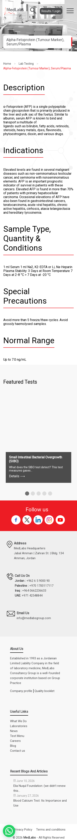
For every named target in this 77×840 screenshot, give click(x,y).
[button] (27, 493)
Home (7, 63)
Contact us (17, 751)
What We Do (18, 721)
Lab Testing (26, 63)
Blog (13, 746)
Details (17, 476)
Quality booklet (44, 691)
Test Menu (17, 736)
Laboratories (18, 726)
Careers (15, 741)
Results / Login (51, 11)
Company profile (21, 691)
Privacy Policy (23, 829)
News (14, 731)
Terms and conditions (51, 829)
